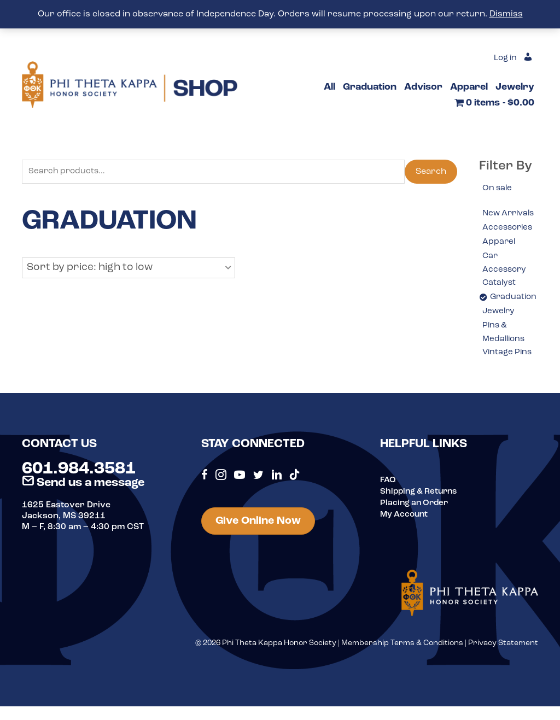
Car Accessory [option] (505, 278)
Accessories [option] (508, 242)
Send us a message (83, 501)
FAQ (388, 498)
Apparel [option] (499, 257)
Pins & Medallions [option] (505, 350)
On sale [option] (498, 188)
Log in (503, 58)
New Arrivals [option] (499, 221)
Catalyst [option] (499, 299)
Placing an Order (416, 520)
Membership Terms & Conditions (402, 662)
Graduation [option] (514, 313)
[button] (128, 269)
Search (431, 172)
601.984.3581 (79, 487)
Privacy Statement (503, 662)
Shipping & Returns (421, 509)
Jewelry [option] (499, 328)
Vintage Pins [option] (508, 371)
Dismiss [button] (506, 14)
